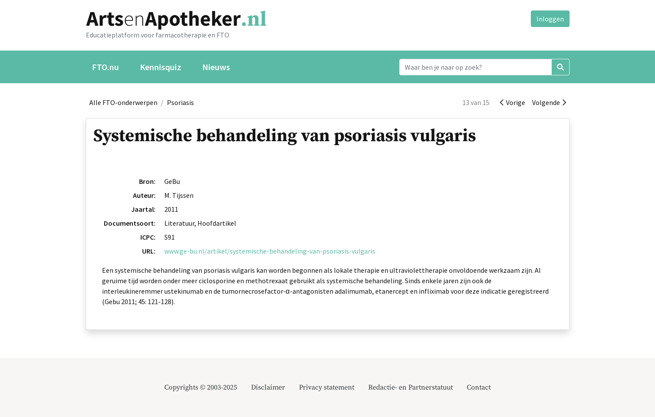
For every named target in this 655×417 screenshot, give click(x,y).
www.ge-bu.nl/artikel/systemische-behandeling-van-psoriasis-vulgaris (269, 251)
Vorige (512, 102)
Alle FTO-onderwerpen (123, 102)
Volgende (549, 102)
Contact (479, 387)
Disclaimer (268, 387)
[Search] (475, 67)
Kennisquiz (160, 66)
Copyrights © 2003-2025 (200, 387)
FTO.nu (105, 66)
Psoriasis (180, 102)
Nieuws (216, 66)
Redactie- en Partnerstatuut (410, 387)
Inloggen (550, 18)
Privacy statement (326, 387)
